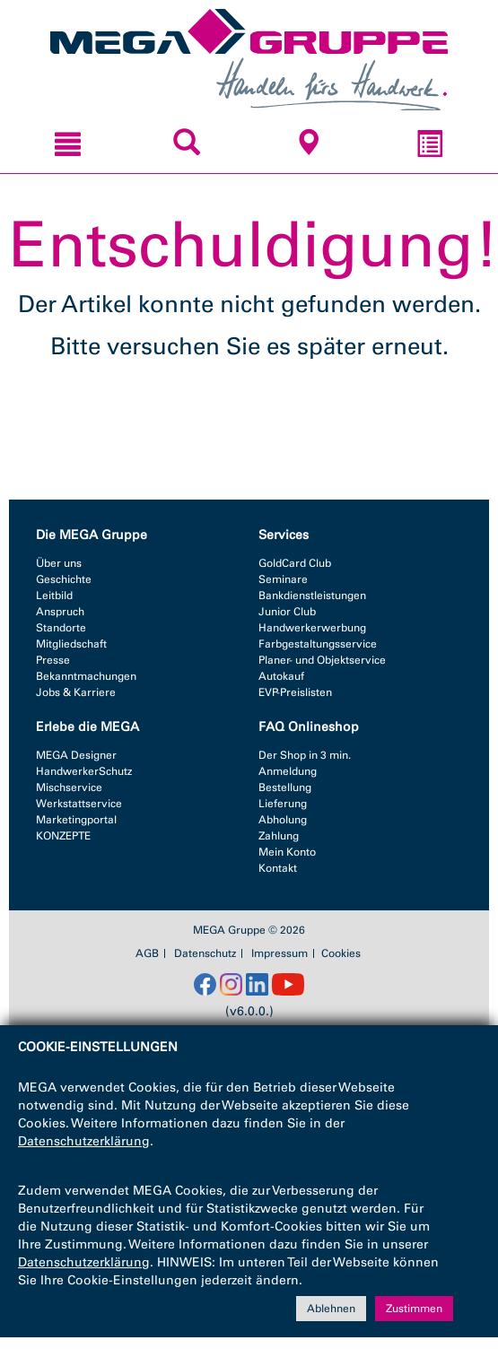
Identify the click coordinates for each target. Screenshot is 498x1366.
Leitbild (54, 595)
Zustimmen (414, 1308)
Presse (53, 660)
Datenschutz (205, 953)
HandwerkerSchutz (84, 771)
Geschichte (64, 579)
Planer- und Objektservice (322, 660)
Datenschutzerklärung (84, 1141)
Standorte (61, 628)
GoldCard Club (294, 563)
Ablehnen (331, 1308)
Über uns (59, 563)
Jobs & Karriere (76, 692)
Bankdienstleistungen (312, 595)
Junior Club (287, 611)
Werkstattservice (79, 803)
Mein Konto (287, 852)
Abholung (282, 820)
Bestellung (284, 787)
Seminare (283, 579)
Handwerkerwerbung (312, 628)
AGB (147, 953)
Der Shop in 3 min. (304, 755)
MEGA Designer (76, 755)
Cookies (341, 953)
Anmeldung (287, 771)
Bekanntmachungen (86, 676)
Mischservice (69, 787)
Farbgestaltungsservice (317, 644)
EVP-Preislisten (295, 692)
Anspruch (60, 611)
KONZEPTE (63, 836)
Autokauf (281, 676)
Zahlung (278, 836)
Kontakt (277, 868)
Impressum (279, 953)
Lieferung (282, 803)
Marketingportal (76, 820)
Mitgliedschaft (71, 644)
